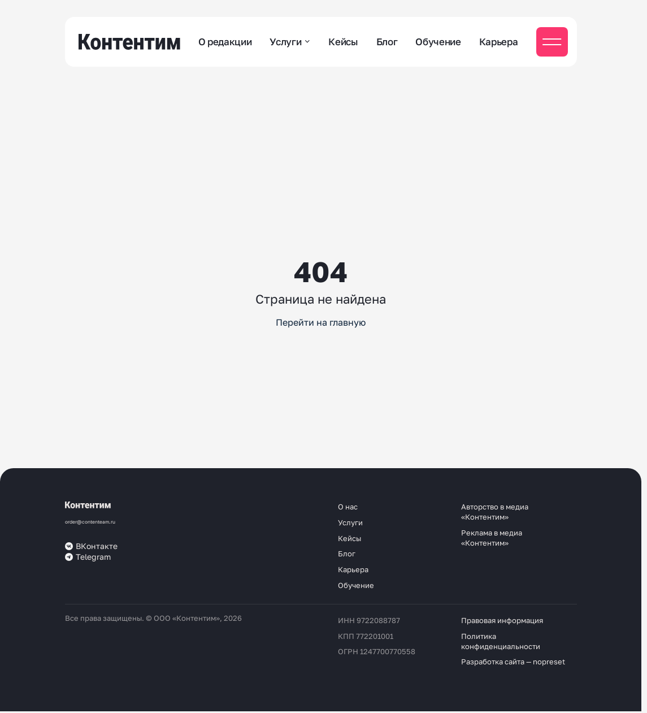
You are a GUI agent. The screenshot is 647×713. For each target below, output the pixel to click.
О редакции (225, 41)
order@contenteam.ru (90, 522)
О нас (348, 506)
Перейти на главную (321, 322)
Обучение (438, 41)
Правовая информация (502, 620)
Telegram (88, 557)
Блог (387, 41)
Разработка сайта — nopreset (513, 661)
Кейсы (343, 41)
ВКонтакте (91, 546)
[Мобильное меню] (552, 42)
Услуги (285, 41)
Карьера (498, 41)
